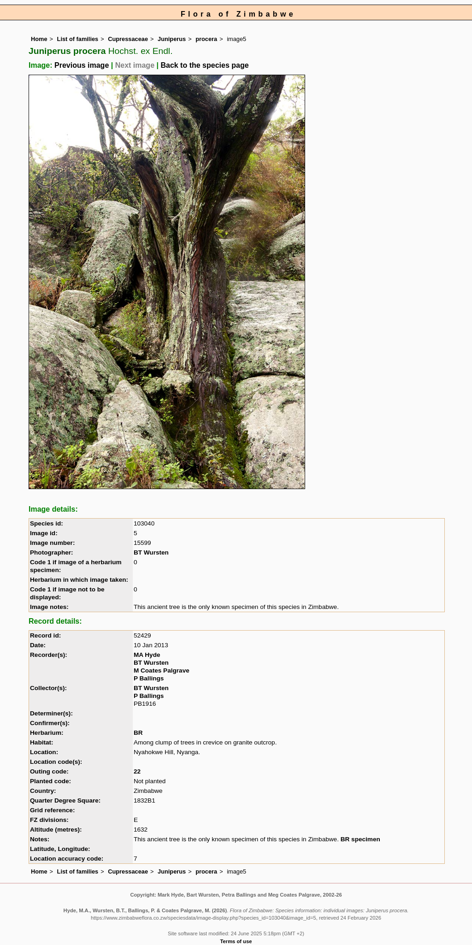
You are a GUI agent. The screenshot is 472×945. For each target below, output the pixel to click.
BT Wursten (151, 552)
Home (39, 38)
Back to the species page (204, 65)
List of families (78, 38)
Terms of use (236, 941)
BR (138, 732)
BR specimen (360, 839)
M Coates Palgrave (161, 670)
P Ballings (149, 678)
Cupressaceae (128, 38)
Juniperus (172, 38)
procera (206, 38)
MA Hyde (147, 654)
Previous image (81, 65)
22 (137, 771)
